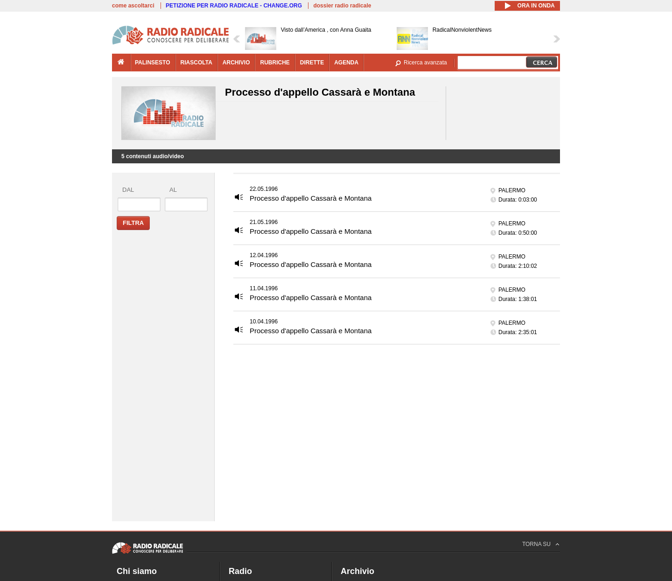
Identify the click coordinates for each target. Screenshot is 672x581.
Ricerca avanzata (425, 62)
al (173, 189)
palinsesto (152, 62)
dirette (312, 62)
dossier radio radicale (342, 5)
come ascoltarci (133, 5)
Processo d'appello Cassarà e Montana (310, 198)
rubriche (274, 62)
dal (128, 189)
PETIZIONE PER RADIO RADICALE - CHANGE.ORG (234, 5)
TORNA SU (536, 544)
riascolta (196, 62)
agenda (346, 62)
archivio (236, 62)
